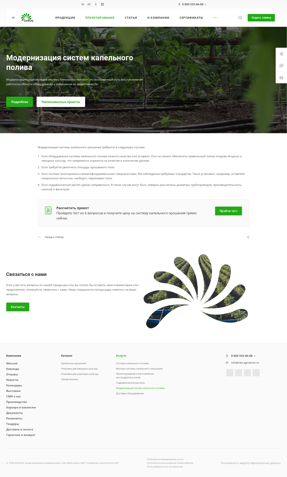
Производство (16, 402)
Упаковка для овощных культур (79, 368)
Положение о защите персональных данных (251, 463)
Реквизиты (14, 418)
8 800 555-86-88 (193, 4)
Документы (14, 413)
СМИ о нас (13, 396)
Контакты (18, 307)
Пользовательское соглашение (165, 466)
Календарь (14, 385)
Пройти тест (228, 211)
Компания (13, 355)
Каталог (66, 355)
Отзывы (12, 374)
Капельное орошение (73, 363)
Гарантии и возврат (20, 435)
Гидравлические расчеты (130, 382)
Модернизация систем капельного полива (140, 388)
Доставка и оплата (19, 429)
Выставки (13, 391)
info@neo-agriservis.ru (245, 362)
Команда (12, 369)
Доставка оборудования (130, 393)
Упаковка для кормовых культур (79, 374)
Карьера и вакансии (21, 407)
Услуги (121, 355)
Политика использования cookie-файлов (170, 463)
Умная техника (69, 379)
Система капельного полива (132, 363)
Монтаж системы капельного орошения (139, 368)
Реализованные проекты (61, 102)
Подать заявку (261, 17)
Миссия (11, 363)
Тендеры (12, 424)
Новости (12, 380)
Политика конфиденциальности (165, 459)
